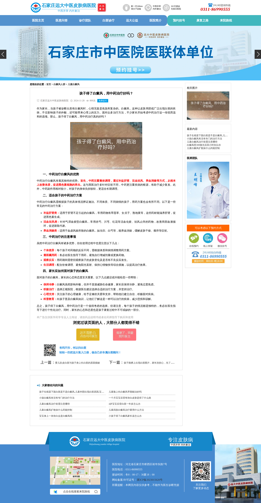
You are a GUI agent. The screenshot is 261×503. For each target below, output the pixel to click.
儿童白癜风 (74, 84)
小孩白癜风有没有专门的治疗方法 (56, 398)
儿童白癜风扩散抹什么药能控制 (55, 410)
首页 (48, 84)
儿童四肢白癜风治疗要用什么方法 (126, 410)
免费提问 (103, 101)
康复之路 (202, 20)
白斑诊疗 (108, 20)
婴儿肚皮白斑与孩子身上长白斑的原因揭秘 (77, 363)
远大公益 (132, 20)
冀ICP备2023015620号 (150, 479)
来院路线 (226, 20)
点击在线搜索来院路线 (75, 491)
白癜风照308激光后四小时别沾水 (204, 145)
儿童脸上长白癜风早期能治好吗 (125, 392)
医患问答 (62, 20)
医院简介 (155, 20)
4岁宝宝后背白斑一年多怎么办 (124, 404)
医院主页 (38, 20)
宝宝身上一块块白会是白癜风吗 (55, 416)
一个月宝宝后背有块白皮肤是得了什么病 (130, 398)
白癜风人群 (59, 84)
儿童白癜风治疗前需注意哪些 (54, 404)
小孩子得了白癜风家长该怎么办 (125, 416)
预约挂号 (179, 20)
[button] (3, 54)
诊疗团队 (85, 20)
